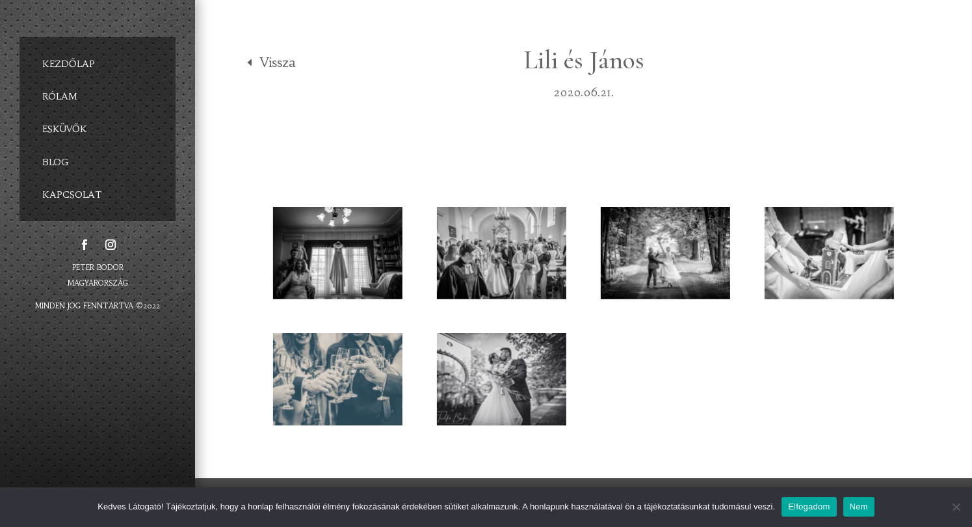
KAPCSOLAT (72, 194)
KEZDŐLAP (68, 64)
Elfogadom (809, 506)
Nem (859, 506)
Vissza (278, 62)
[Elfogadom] (955, 506)
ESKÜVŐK (64, 129)
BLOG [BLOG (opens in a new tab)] (55, 161)
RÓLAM (59, 96)
